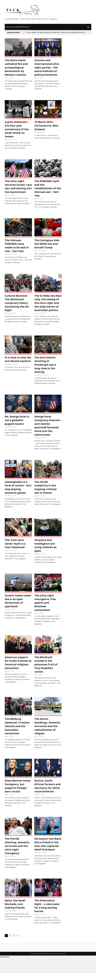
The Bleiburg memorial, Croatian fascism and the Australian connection (17, 738)
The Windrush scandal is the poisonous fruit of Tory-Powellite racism (46, 676)
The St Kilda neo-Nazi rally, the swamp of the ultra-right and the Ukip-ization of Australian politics (48, 308)
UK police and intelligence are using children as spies (45, 555)
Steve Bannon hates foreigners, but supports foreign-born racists (18, 799)
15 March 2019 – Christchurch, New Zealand (46, 126)
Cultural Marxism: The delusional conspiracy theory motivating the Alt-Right (17, 306)
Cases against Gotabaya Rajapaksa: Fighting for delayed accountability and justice (56, 32)
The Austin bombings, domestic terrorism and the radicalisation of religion (47, 738)
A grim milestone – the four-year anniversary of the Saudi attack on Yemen (17, 130)
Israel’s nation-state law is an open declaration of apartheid (18, 611)
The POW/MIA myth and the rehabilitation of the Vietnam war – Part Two (48, 190)
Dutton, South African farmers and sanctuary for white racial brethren (47, 799)
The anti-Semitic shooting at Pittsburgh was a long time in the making (45, 372)
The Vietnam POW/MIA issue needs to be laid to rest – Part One (17, 248)
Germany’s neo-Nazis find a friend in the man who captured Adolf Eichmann (46, 860)
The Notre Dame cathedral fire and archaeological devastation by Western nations (17, 68)
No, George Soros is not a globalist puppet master (17, 428)
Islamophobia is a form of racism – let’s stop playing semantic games (16, 496)
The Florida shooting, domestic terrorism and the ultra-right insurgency (17, 860)
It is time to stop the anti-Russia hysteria (18, 367)
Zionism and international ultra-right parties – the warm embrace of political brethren (47, 68)
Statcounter (4, 972)
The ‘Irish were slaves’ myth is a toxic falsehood (16, 553)
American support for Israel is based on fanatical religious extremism (18, 674)
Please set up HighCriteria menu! (17, 27)
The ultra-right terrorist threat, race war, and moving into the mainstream (15, 190)
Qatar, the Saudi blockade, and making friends (15, 918)
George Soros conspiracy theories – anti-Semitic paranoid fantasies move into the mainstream (47, 434)
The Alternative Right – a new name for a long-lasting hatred (47, 920)
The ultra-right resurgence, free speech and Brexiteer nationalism (45, 613)
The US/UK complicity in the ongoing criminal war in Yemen (45, 496)
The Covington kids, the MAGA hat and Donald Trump (47, 246)
